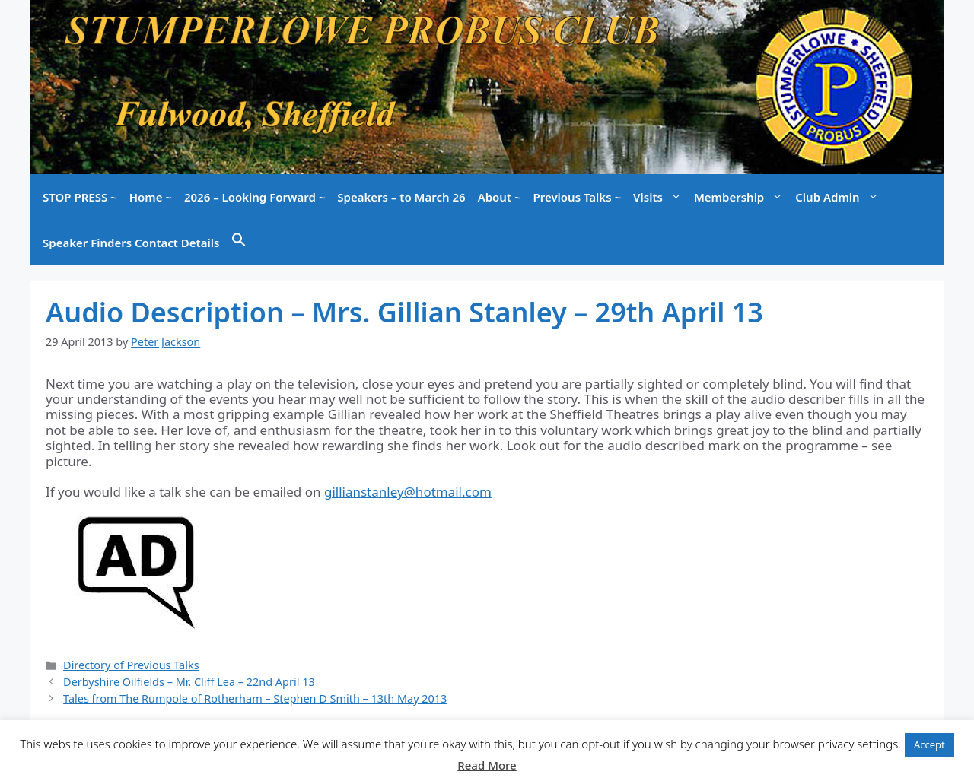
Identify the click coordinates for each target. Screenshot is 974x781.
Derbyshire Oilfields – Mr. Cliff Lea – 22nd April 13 (189, 682)
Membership (741, 197)
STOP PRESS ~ (80, 197)
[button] (239, 242)
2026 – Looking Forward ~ (254, 197)
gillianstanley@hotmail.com (408, 491)
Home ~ (150, 197)
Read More (486, 765)
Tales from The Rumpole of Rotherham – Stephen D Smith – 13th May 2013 (255, 698)
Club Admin (839, 197)
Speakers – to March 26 (401, 197)
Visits (660, 197)
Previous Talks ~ (577, 197)
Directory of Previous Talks (131, 665)
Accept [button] (929, 744)
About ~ (499, 197)
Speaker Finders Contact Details (131, 242)
